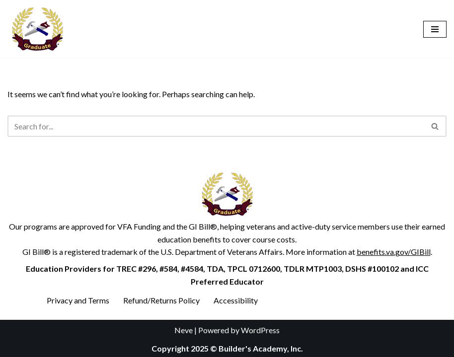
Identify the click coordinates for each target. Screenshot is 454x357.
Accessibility (236, 300)
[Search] (215, 126)
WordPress (260, 330)
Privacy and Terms (78, 300)
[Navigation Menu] (435, 29)
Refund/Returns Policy (161, 300)
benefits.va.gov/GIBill (394, 251)
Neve (183, 330)
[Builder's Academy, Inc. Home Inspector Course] (37, 29)
